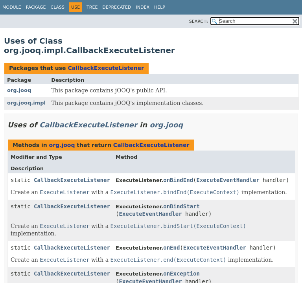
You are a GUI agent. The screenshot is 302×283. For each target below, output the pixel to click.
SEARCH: (198, 21)
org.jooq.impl (26, 103)
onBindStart (181, 206)
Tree (92, 7)
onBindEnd (178, 180)
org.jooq (19, 90)
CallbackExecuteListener (106, 68)
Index (142, 7)
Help (159, 7)
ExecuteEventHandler (228, 180)
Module (11, 7)
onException (181, 273)
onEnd (171, 247)
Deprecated (116, 7)
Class (58, 7)
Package (36, 7)
